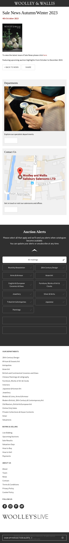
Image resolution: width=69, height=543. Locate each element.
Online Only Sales (9, 408)
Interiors (6, 384)
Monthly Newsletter (16, 267)
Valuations (6, 420)
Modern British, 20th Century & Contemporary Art (23, 400)
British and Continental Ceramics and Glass (20, 373)
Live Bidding (7, 432)
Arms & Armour (16, 275)
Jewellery (17, 294)
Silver (4, 416)
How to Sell (7, 452)
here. (45, 55)
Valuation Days (8, 444)
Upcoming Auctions (10, 436)
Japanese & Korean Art (11, 388)
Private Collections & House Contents (18, 412)
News (4, 476)
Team (4, 473)
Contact (5, 480)
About (5, 469)
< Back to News (11, 67)
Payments (6, 456)
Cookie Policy (8, 492)
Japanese (49, 302)
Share (28, 67)
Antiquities (7, 365)
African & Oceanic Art (11, 361)
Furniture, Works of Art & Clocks (49, 284)
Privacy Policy (8, 488)
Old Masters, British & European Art (17, 404)
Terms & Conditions (10, 484)
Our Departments (10, 351)
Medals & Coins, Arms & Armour (15, 396)
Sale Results (7, 440)
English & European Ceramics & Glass (17, 284)
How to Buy (7, 448)
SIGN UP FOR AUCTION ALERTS (18, 538)
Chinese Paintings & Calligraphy (15, 377)
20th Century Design (49, 267)
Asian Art (49, 275)
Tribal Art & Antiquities (16, 302)
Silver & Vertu (49, 294)
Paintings (17, 309)
